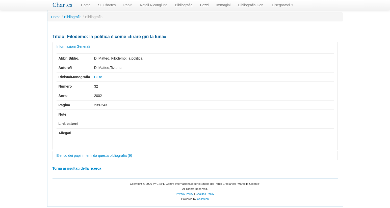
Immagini (223, 5)
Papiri (127, 5)
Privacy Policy (184, 193)
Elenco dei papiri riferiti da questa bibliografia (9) (94, 155)
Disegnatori (282, 5)
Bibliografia (183, 5)
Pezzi (204, 5)
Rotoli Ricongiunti (153, 5)
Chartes (62, 5)
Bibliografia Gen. (251, 5)
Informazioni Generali (73, 46)
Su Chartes (107, 5)
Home (85, 5)
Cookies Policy (205, 193)
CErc (98, 77)
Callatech (203, 198)
